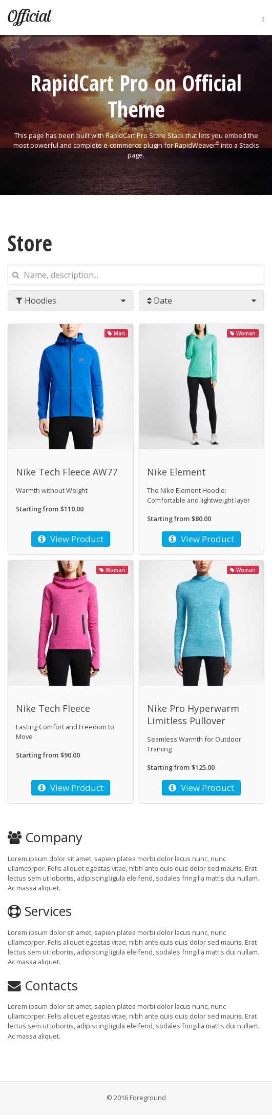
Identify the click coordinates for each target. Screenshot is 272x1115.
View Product (70, 539)
